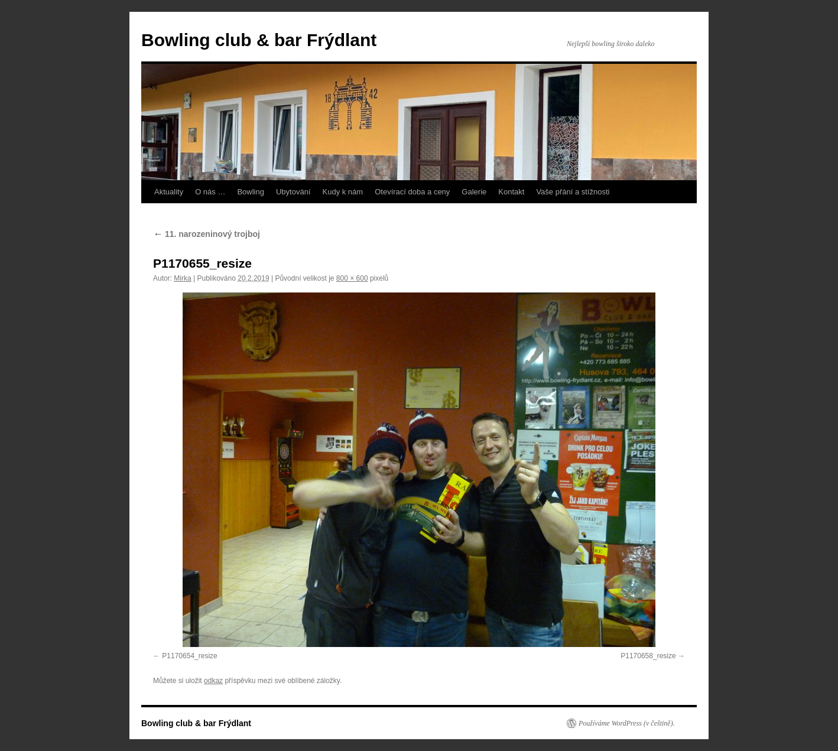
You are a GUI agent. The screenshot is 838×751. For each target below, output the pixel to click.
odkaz (213, 681)
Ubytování (293, 191)
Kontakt (511, 191)
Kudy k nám (343, 191)
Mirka (182, 278)
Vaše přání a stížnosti (572, 191)
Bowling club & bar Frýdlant (258, 40)
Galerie (474, 191)
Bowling (250, 191)
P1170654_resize (189, 656)
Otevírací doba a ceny (412, 191)
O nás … (210, 191)
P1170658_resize (648, 656)
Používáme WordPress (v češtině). (627, 723)
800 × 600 (352, 278)
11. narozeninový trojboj (206, 234)
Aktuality (168, 191)
